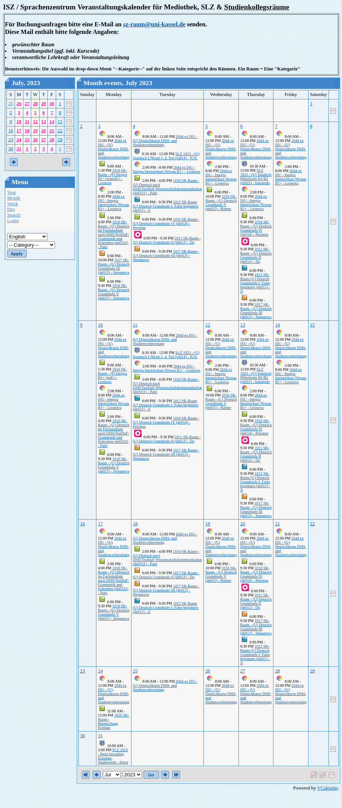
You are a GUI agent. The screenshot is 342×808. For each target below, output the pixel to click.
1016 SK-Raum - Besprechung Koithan (113, 721)
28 (35, 103)
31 (19, 148)
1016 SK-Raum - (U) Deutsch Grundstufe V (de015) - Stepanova (113, 292)
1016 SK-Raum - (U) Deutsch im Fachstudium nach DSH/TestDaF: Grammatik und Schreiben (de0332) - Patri (113, 234)
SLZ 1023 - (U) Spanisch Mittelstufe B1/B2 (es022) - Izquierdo (256, 176)
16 (10, 130)
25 (10, 103)
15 (60, 121)
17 (19, 130)
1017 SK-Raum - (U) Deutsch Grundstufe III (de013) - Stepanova (113, 266)
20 (43, 130)
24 (19, 139)
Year (11, 192)
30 (51, 103)
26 (19, 103)
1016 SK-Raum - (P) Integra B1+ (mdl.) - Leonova (112, 375)
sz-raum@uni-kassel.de (154, 24)
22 (60, 130)
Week (12, 203)
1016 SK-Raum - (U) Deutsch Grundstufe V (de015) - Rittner (221, 202)
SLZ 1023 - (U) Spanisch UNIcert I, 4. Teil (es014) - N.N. (166, 156)
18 (27, 130)
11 (27, 121)
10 (19, 121)
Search (13, 215)
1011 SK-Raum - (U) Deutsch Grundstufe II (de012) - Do (167, 240)
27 (27, 103)
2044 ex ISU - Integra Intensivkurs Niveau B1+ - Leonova (113, 202)
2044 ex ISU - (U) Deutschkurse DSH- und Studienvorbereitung (114, 149)
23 (10, 139)
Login (13, 220)
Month (13, 198)
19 (35, 130)
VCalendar (327, 788)
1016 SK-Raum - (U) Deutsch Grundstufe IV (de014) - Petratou (166, 223)
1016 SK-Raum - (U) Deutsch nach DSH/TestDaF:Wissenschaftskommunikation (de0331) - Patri (167, 186)
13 (43, 121)
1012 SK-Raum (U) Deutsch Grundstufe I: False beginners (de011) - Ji (165, 206)
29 (43, 103)
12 (35, 121)
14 (51, 121)
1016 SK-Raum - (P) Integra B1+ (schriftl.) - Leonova (112, 176)
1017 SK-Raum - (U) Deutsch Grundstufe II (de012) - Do (166, 575)
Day (11, 209)
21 (51, 130)
